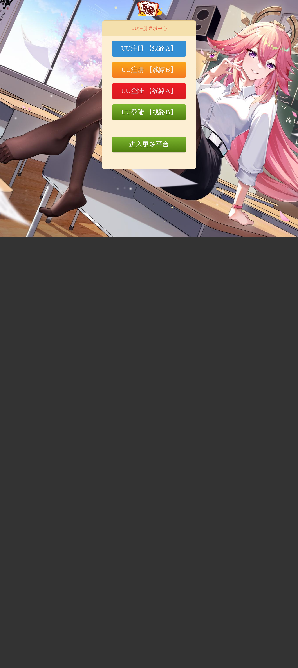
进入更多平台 (149, 144)
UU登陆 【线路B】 (149, 112)
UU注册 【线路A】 (149, 48)
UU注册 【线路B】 (149, 69)
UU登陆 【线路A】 (149, 90)
